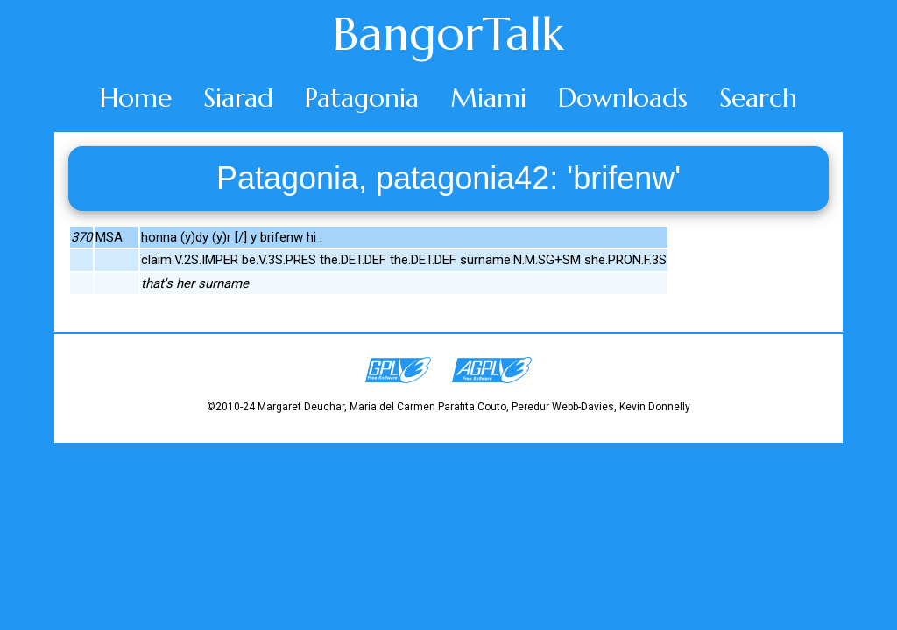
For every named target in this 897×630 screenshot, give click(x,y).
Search (758, 97)
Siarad (238, 97)
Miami (488, 97)
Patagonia (362, 97)
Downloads (623, 97)
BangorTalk (448, 34)
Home (136, 97)
